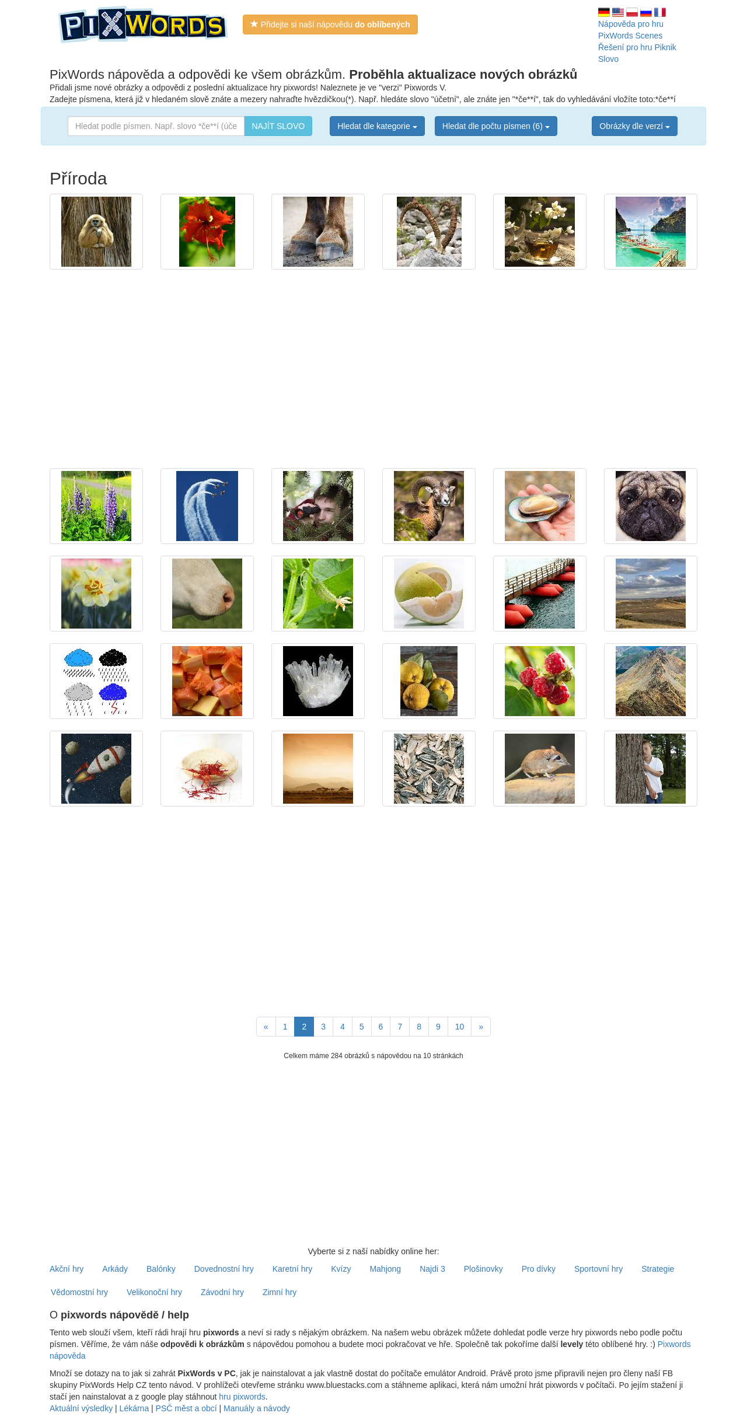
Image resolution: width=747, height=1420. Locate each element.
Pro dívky (539, 1269)
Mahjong (385, 1269)
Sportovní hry (598, 1269)
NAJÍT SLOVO (278, 126)
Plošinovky (483, 1269)
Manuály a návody (257, 1408)
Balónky (161, 1269)
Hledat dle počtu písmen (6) (496, 126)
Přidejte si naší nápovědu (330, 24)
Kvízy (341, 1269)
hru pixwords (242, 1396)
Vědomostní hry (79, 1292)
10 (460, 1026)
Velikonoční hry (154, 1292)
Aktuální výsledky (81, 1408)
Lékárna (134, 1408)
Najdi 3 (432, 1269)
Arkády (115, 1269)
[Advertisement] (373, 363)
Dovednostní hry (224, 1269)
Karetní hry (292, 1269)
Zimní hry (279, 1292)
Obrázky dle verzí (634, 126)
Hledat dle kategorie (377, 126)
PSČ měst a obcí (186, 1408)
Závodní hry (222, 1292)
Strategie (657, 1269)
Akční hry (66, 1269)
